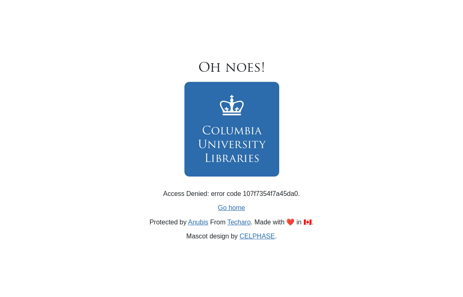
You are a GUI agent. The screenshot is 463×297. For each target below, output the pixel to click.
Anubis (198, 222)
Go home (231, 207)
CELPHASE (257, 236)
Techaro (239, 222)
